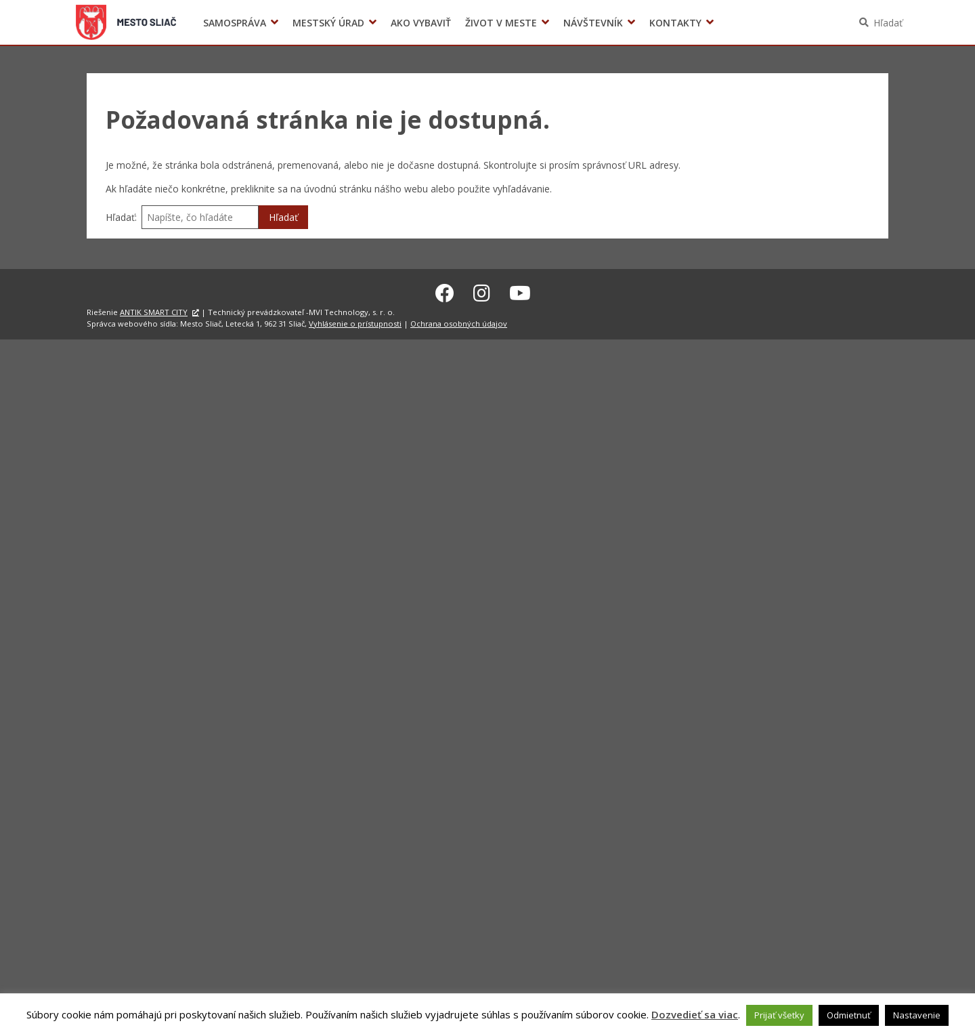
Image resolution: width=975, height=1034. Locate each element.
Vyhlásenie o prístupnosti (355, 321)
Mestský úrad (328, 22)
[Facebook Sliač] (444, 291)
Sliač (126, 22)
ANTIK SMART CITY (154, 310)
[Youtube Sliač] (520, 291)
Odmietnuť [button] (849, 1015)
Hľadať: (121, 217)
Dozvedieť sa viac (694, 1014)
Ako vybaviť (421, 22)
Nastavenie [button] (916, 1015)
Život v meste (501, 22)
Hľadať (888, 22)
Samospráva (234, 22)
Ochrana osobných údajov (458, 321)
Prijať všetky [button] (779, 1015)
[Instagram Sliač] (481, 291)
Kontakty (675, 22)
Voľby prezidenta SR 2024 (737, 22)
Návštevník (593, 22)
